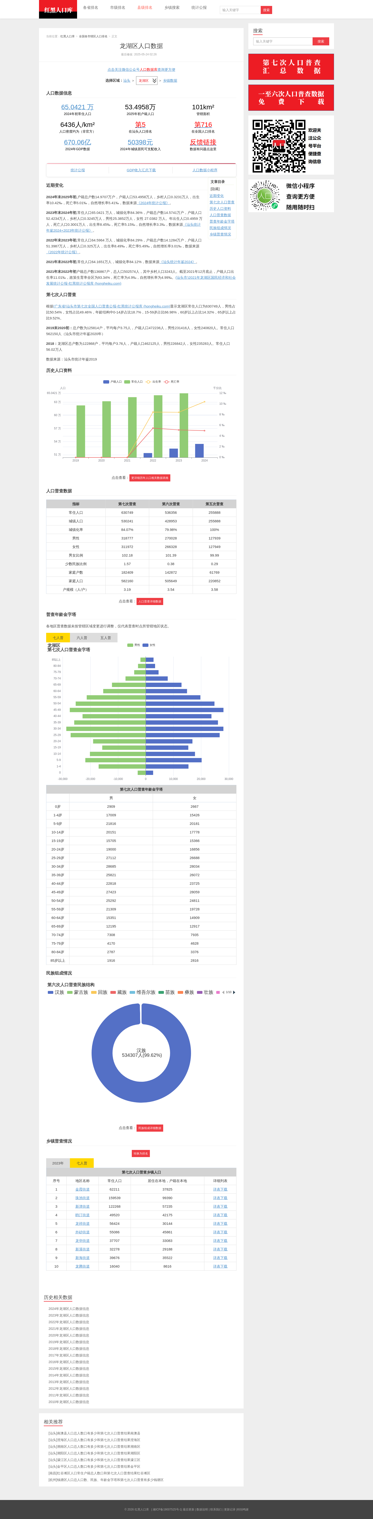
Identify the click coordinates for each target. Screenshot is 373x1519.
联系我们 (216, 1509)
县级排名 (144, 7)
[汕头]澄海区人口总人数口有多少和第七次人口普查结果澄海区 (94, 1440)
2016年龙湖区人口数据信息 (69, 1362)
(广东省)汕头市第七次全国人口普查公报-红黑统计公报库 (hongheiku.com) (111, 306)
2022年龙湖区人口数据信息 (69, 1322)
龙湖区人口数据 (141, 45)
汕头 (126, 80)
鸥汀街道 (82, 1215)
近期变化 (217, 196)
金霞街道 (82, 1189)
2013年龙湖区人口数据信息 (69, 1382)
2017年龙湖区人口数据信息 (69, 1355)
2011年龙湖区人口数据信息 (69, 1395)
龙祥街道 (82, 1223)
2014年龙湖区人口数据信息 (69, 1375)
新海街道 (82, 1258)
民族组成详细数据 (149, 1128)
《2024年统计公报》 (153, 203)
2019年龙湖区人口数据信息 (69, 1342)
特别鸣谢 (243, 1509)
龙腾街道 (82, 1266)
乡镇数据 (170, 80)
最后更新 (188, 1509)
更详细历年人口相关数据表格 (149, 478)
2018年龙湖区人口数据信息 (69, 1349)
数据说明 (202, 1509)
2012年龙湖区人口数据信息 (69, 1388)
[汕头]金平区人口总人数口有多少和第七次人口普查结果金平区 (94, 1466)
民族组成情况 (220, 228)
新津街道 (82, 1206)
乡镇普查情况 (220, 234)
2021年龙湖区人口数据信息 (69, 1329)
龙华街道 (82, 1241)
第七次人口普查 (222, 202)
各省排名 (90, 7)
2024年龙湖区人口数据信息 (69, 1309)
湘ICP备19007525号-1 (167, 1509)
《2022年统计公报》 (62, 252)
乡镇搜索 (172, 7)
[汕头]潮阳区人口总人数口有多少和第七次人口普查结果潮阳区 (94, 1453)
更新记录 (230, 1509)
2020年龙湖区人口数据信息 (69, 1335)
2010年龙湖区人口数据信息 (69, 1402)
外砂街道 (82, 1232)
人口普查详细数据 (149, 601)
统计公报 (199, 7)
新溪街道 (82, 1249)
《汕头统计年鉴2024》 (177, 262)
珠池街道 (82, 1198)
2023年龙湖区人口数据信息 (69, 1315)
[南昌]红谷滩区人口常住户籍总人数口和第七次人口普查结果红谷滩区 (99, 1473)
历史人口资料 (220, 209)
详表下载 (220, 1189)
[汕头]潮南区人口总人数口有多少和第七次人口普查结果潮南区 (94, 1446)
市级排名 (117, 7)
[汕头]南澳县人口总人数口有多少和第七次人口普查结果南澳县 (94, 1433)
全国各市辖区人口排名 (93, 36)
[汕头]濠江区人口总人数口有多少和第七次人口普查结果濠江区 (94, 1460)
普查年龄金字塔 (222, 221)
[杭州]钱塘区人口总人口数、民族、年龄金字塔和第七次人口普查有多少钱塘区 (106, 1480)
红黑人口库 (58, 9)
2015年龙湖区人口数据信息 (69, 1368)
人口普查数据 (220, 215)
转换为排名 (141, 1153)
